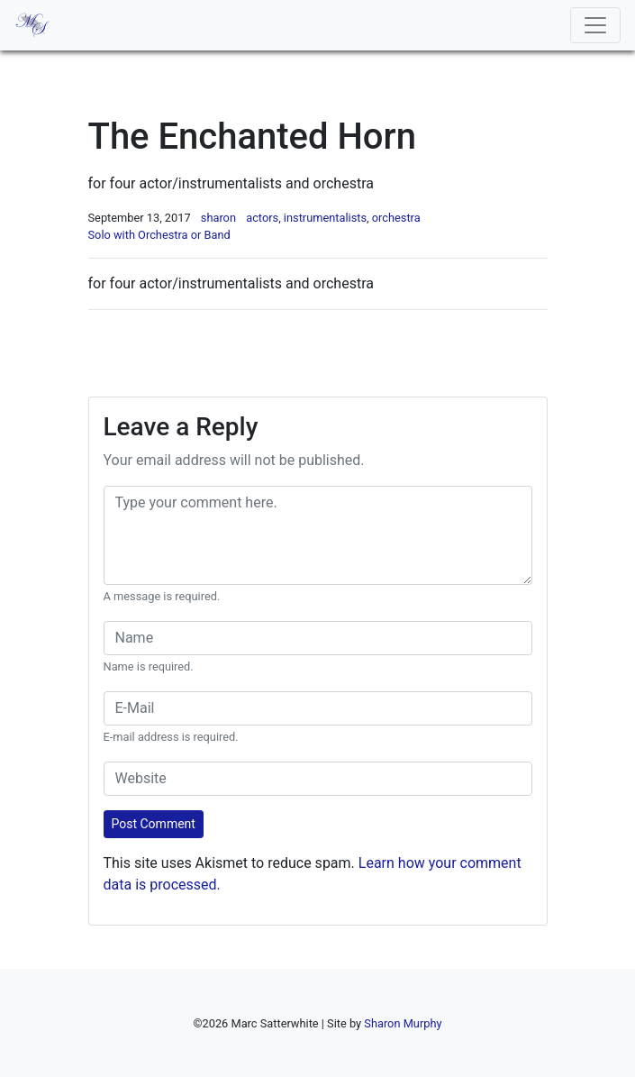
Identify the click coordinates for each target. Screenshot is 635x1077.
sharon (218, 217)
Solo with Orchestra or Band (159, 235)
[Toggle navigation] (595, 25)
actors (262, 217)
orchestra (396, 217)
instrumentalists (325, 217)
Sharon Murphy (402, 1023)
